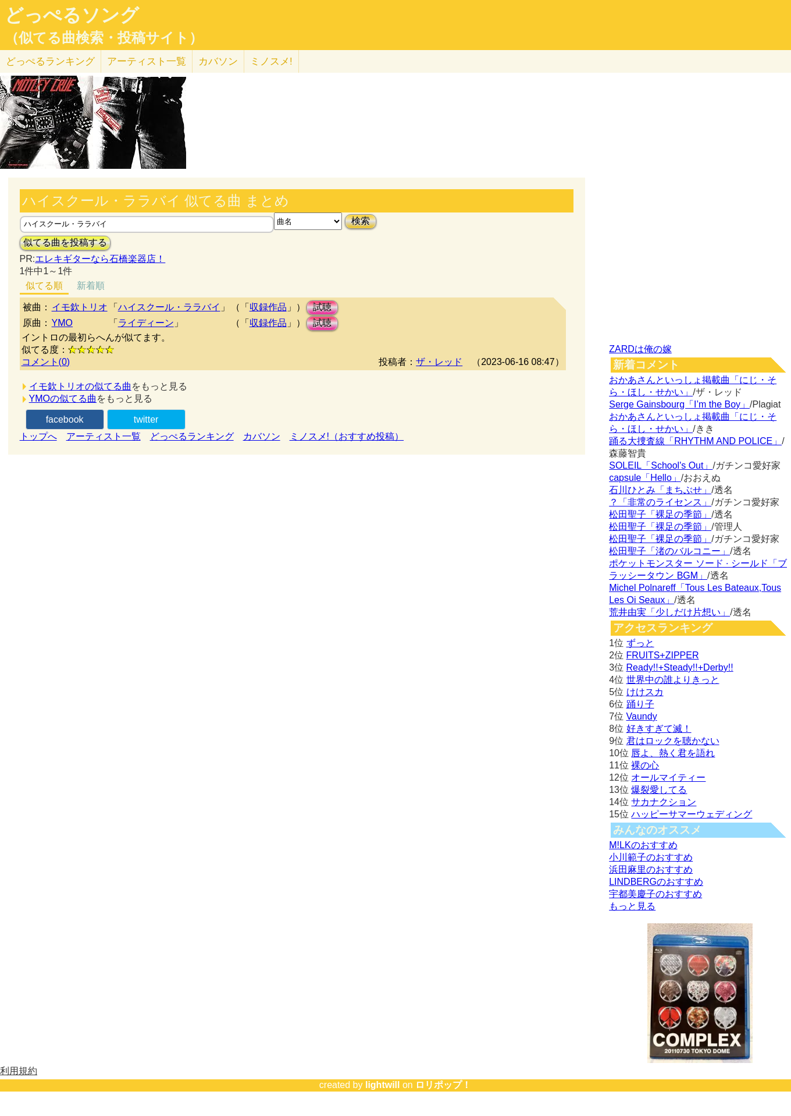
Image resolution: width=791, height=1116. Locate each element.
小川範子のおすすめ (651, 857)
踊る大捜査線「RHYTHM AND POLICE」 (695, 441)
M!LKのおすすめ (643, 845)
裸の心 (645, 765)
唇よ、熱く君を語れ (673, 753)
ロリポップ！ (443, 1085)
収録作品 (268, 307)
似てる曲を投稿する (65, 242)
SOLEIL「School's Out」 (660, 465)
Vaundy (641, 716)
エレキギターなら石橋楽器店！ (100, 259)
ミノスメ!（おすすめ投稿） (347, 436)
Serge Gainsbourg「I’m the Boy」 (679, 404)
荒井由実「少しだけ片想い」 (669, 612)
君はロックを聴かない (672, 741)
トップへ (38, 436)
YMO (62, 323)
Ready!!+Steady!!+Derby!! (679, 667)
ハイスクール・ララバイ (169, 307)
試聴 (322, 307)
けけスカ (645, 692)
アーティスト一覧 (103, 436)
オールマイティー (668, 777)
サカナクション (663, 802)
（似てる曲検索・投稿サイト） (104, 37)
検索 (360, 221)
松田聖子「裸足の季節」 (660, 514)
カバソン (218, 61)
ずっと (640, 643)
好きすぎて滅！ (659, 729)
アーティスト (146, 61)
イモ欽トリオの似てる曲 (80, 386)
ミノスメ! (271, 61)
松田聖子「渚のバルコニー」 (669, 551)
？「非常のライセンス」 (660, 502)
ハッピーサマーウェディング (691, 814)
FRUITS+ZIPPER (662, 655)
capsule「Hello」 (645, 478)
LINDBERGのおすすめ (656, 882)
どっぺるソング (72, 15)
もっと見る (632, 906)
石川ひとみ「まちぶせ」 (660, 490)
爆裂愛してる (659, 790)
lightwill (382, 1085)
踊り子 (640, 704)
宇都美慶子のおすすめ (655, 894)
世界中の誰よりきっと (672, 680)
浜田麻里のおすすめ (651, 869)
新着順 (91, 285)
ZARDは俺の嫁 (640, 349)
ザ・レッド (439, 362)
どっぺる (50, 61)
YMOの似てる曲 (63, 398)
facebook (65, 419)
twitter (146, 419)
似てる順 (44, 285)
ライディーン (146, 323)
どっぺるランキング (192, 436)
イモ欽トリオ (80, 307)
